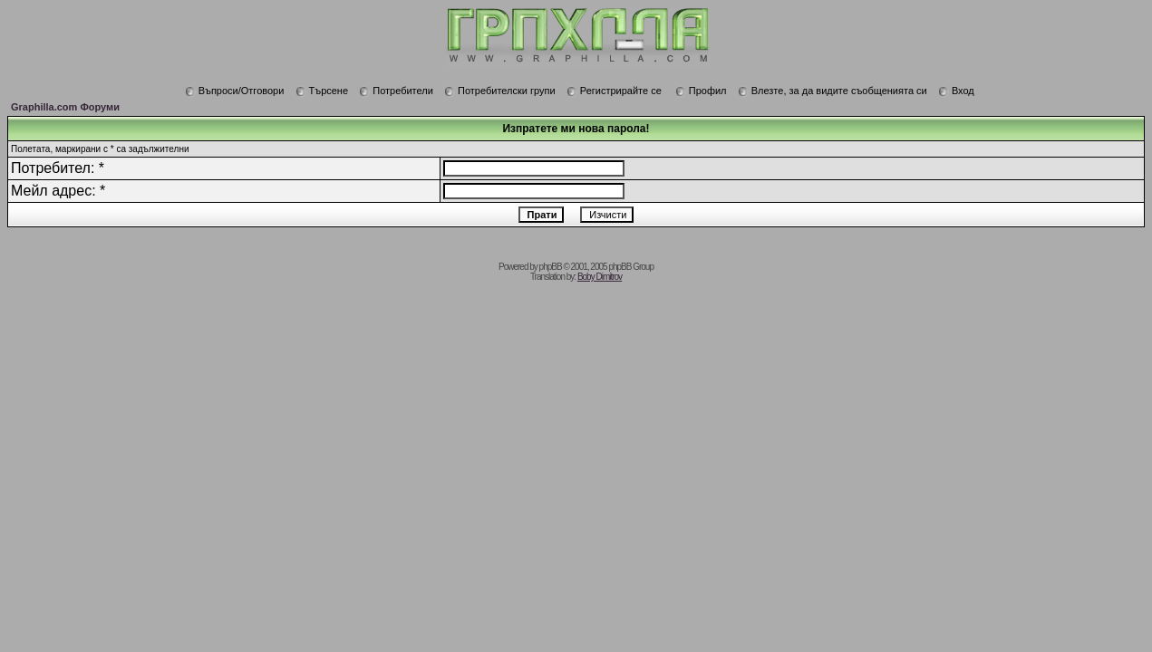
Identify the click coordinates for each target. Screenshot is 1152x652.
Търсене (322, 90)
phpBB (550, 267)
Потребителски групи (500, 90)
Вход (956, 90)
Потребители (396, 90)
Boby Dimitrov (599, 277)
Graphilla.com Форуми (65, 106)
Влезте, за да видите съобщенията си (832, 90)
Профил (701, 90)
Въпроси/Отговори (235, 90)
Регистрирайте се (614, 90)
